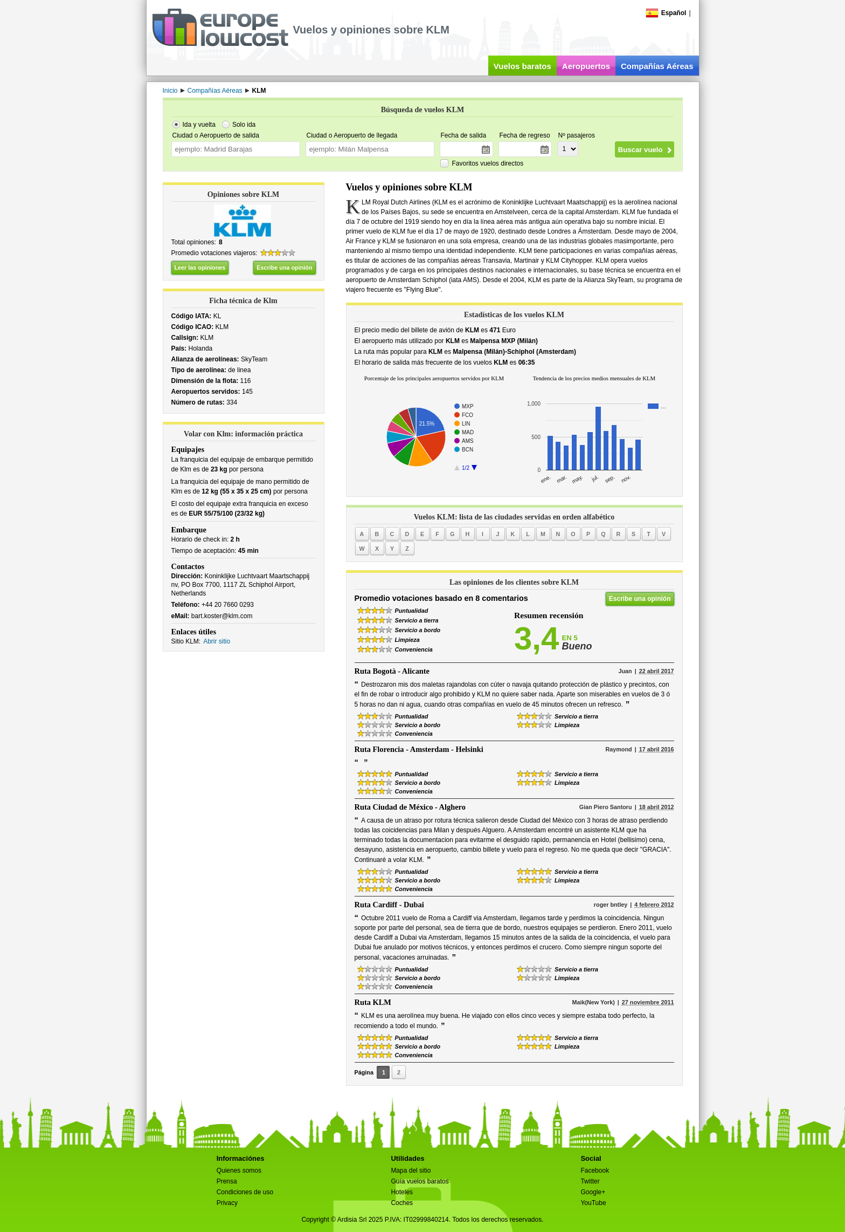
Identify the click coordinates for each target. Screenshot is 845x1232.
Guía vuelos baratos (419, 1181)
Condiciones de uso (245, 1192)
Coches (402, 1203)
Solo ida (243, 124)
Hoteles (402, 1192)
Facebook (594, 1170)
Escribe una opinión (284, 267)
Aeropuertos (586, 66)
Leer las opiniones (200, 267)
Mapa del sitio (411, 1170)
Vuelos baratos (522, 66)
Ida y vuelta (199, 124)
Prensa (227, 1181)
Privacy (227, 1203)
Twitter (589, 1181)
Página (364, 1072)
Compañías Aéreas (657, 66)
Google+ (592, 1192)
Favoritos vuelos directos (488, 163)
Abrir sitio (216, 641)
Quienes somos (239, 1170)
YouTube (593, 1203)
